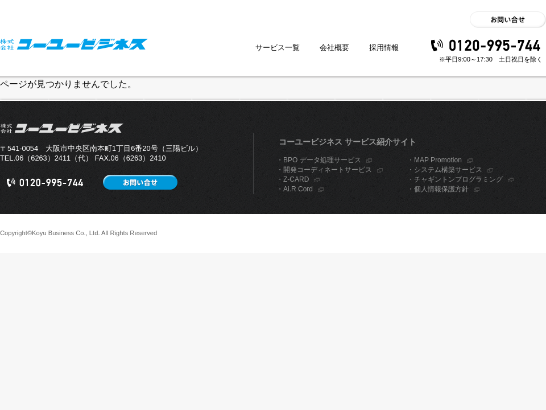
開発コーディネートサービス (327, 170)
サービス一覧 (277, 47)
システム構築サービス (448, 170)
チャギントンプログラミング (458, 179)
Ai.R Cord (298, 189)
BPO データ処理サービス (322, 160)
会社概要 (334, 47)
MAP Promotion (438, 160)
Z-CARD (296, 179)
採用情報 (384, 47)
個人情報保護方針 (441, 189)
